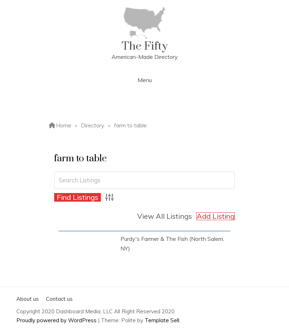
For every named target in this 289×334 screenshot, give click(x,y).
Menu (145, 80)
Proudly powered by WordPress (57, 320)
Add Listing (215, 216)
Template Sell (162, 320)
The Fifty (145, 46)
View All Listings (164, 216)
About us (27, 298)
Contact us (59, 298)
